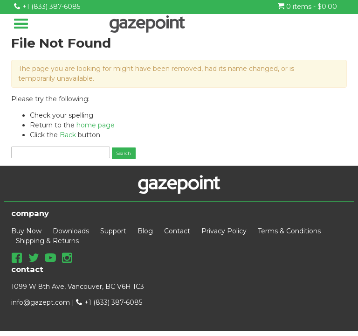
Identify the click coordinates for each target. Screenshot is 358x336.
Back (68, 135)
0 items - (307, 6)
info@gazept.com (40, 302)
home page (95, 125)
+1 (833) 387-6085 (47, 6)
